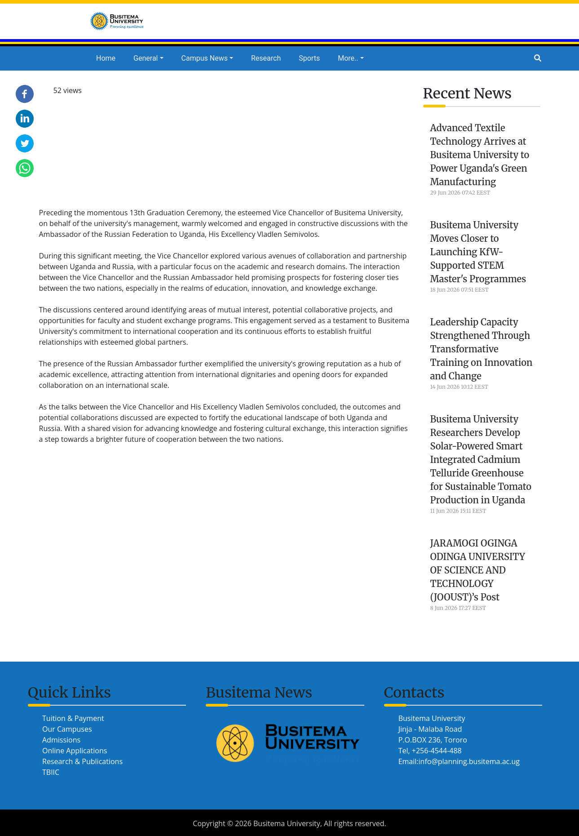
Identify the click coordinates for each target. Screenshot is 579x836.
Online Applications (74, 751)
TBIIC (50, 772)
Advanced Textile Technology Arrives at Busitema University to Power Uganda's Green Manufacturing (480, 154)
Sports (309, 58)
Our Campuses (67, 729)
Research (266, 58)
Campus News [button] (204, 58)
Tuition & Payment (73, 718)
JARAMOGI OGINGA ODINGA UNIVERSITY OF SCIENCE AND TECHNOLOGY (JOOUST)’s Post (477, 570)
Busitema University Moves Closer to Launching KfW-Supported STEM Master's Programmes (478, 252)
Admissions (61, 740)
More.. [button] (348, 58)
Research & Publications (82, 761)
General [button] (145, 58)
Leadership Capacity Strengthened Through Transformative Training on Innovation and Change (481, 349)
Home (105, 58)
